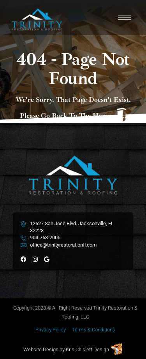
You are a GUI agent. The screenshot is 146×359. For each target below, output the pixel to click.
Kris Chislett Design (87, 349)
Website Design (40, 349)
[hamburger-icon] (124, 17)
